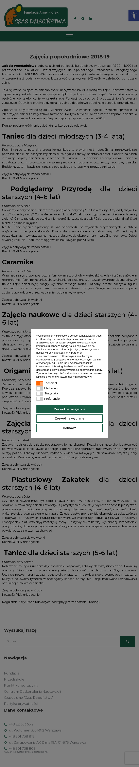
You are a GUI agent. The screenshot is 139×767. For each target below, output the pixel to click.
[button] (93, 376)
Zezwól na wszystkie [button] (69, 409)
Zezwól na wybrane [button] (69, 418)
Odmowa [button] (69, 428)
